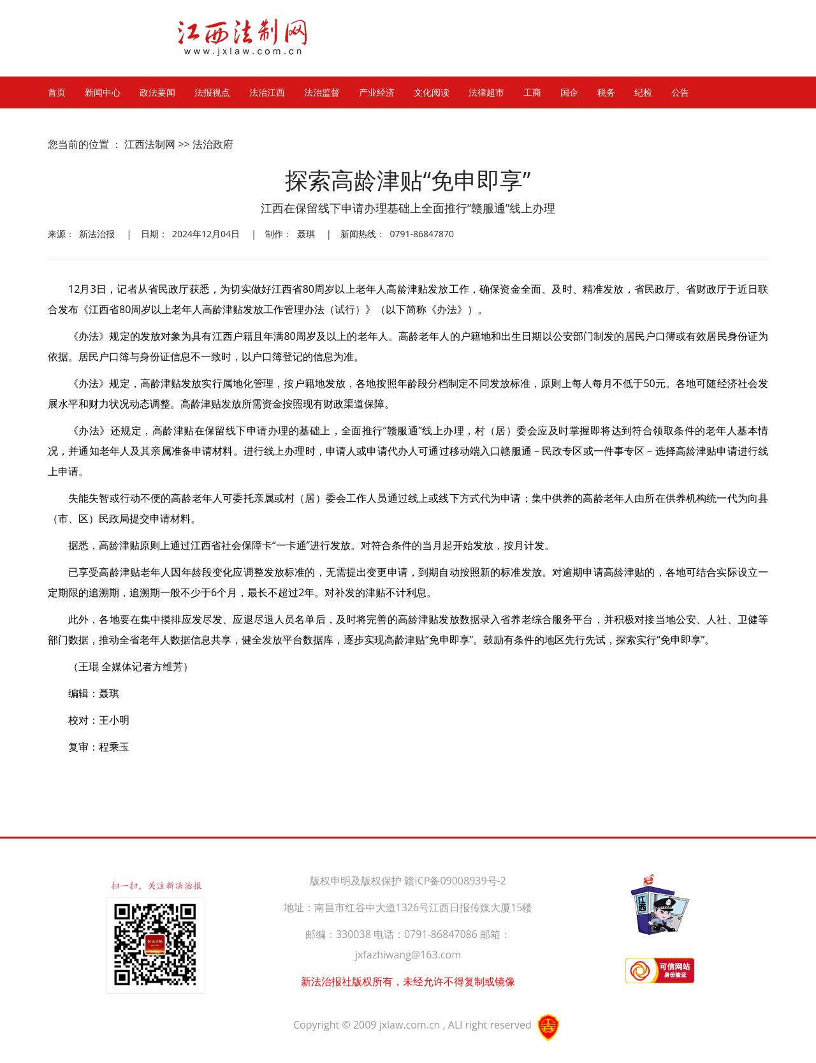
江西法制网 (149, 144)
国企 (569, 92)
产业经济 (377, 92)
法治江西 (267, 92)
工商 (532, 92)
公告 (680, 92)
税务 (606, 92)
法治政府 (213, 144)
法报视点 (212, 92)
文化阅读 (431, 92)
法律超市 (486, 92)
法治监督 (322, 92)
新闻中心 (102, 92)
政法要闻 (157, 92)
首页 (57, 92)
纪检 (643, 92)
